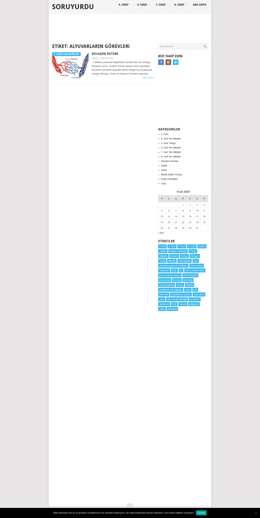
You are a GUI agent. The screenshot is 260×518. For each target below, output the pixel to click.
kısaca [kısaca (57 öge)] (180, 285)
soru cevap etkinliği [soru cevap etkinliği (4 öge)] (177, 299)
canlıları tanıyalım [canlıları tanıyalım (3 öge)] (178, 251)
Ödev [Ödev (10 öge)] (162, 309)
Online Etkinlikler (169, 179)
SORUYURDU (192, 26)
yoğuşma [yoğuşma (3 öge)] (194, 304)
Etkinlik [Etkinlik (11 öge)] (171, 260)
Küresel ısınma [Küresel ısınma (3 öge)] (166, 285)
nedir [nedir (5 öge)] (187, 289)
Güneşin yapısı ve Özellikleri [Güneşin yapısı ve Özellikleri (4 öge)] (173, 265)
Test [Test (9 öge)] (174, 304)
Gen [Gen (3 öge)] (196, 260)
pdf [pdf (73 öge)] (195, 289)
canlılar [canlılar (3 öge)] (162, 251)
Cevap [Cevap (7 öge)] (193, 251)
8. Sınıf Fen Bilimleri (171, 156)
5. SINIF (124, 4)
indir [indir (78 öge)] (174, 270)
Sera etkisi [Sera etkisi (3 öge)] (199, 294)
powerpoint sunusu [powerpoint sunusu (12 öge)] (181, 294)
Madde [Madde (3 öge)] (189, 285)
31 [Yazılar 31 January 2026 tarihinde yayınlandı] (197, 228)
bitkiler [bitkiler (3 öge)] (201, 246)
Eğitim (164, 165)
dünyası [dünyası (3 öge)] (195, 256)
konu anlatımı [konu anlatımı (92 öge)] (190, 275)
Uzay (163, 183)
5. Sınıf (164, 134)
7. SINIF (161, 4)
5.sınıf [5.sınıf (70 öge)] (162, 246)
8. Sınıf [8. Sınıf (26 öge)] (191, 246)
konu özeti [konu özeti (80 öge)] (164, 280)
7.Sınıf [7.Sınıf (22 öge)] (182, 246)
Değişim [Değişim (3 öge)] (163, 256)
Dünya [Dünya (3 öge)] (184, 256)
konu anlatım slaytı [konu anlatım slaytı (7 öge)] (194, 270)
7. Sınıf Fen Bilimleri (171, 152)
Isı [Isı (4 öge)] (181, 270)
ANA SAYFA (199, 4)
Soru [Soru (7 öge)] (161, 299)
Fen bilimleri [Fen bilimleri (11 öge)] (185, 260)
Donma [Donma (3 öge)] (174, 256)
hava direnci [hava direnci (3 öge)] (197, 265)
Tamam (201, 513)
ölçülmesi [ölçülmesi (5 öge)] (172, 309)
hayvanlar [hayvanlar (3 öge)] (164, 270)
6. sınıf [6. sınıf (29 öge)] (172, 246)
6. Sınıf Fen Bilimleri (171, 147)
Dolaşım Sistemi (105, 53)
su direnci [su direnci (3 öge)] (194, 299)
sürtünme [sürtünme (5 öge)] (164, 304)
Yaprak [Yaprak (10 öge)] (183, 304)
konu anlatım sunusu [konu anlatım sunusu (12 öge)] (169, 275)
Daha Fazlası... (148, 77)
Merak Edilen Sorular (171, 174)
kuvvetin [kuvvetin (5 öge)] (188, 280)
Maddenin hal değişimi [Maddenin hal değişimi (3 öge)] (170, 289)
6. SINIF (142, 4)
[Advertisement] (112, 30)
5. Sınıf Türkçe (168, 143)
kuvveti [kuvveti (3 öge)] (177, 280)
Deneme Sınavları (169, 161)
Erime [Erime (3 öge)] (162, 260)
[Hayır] (256, 513)
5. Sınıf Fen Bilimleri (171, 138)
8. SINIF (179, 4)
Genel (164, 170)
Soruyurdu (73, 6)
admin (95, 58)
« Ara (160, 232)
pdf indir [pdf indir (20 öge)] (163, 294)
